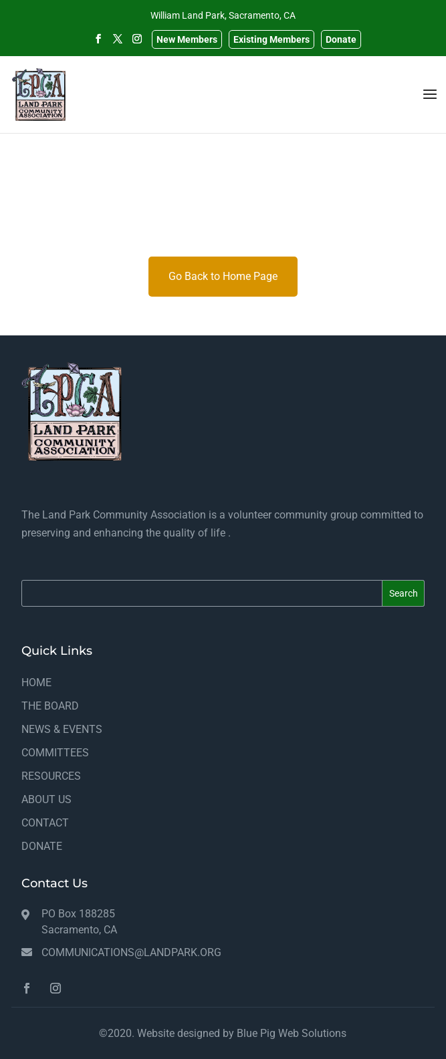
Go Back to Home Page (223, 276)
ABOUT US (46, 799)
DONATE (41, 846)
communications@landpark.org (131, 952)
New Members (186, 39)
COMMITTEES (55, 752)
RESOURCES (51, 776)
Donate (341, 39)
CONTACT (45, 822)
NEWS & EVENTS (61, 729)
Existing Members (271, 39)
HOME (36, 682)
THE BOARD (50, 706)
